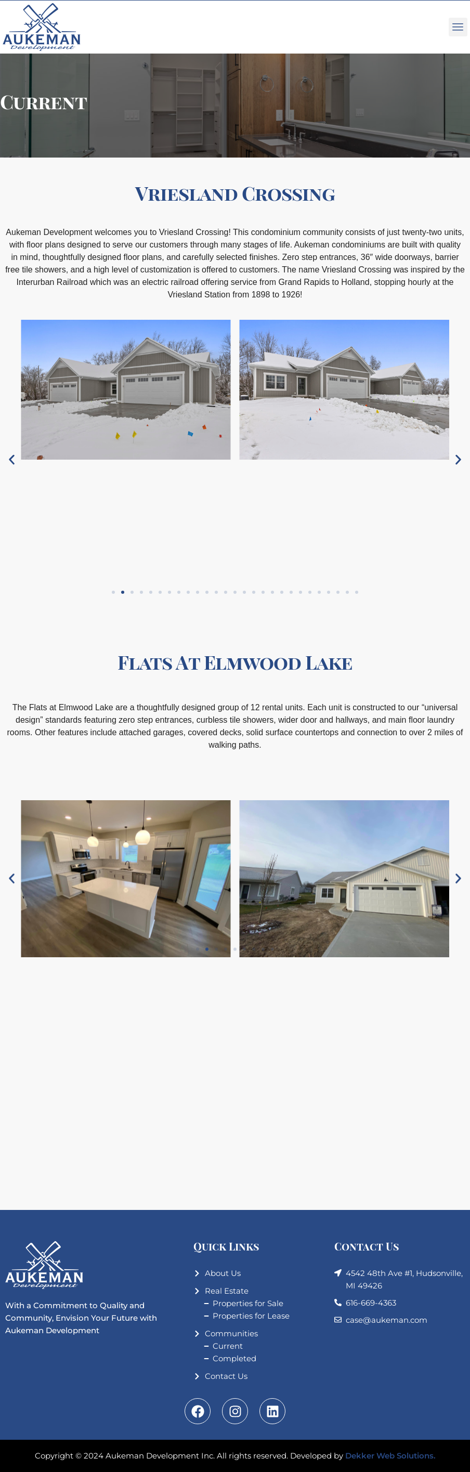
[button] (11, 459)
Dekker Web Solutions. (390, 1456)
